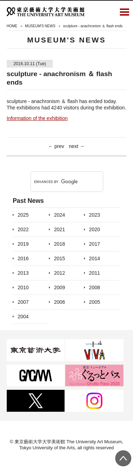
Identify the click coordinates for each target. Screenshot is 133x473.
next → (76, 146)
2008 (94, 287)
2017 (94, 244)
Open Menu (124, 11)
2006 (59, 302)
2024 (59, 215)
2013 (23, 273)
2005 (94, 302)
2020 (94, 229)
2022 (23, 229)
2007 (23, 302)
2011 (94, 273)
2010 (23, 287)
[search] (57, 182)
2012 (59, 273)
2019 (23, 244)
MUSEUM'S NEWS (40, 26)
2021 (59, 229)
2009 (59, 287)
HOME (12, 26)
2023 (94, 215)
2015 (59, 258)
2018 (59, 244)
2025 (23, 215)
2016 (23, 258)
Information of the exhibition (37, 118)
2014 (94, 258)
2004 (23, 316)
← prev (56, 146)
